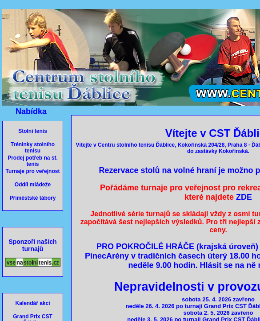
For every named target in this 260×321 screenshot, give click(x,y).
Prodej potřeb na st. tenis (33, 161)
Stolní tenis (32, 131)
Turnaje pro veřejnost (33, 171)
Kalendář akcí (32, 303)
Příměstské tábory (32, 198)
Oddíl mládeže (33, 184)
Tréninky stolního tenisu (33, 147)
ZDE (244, 197)
